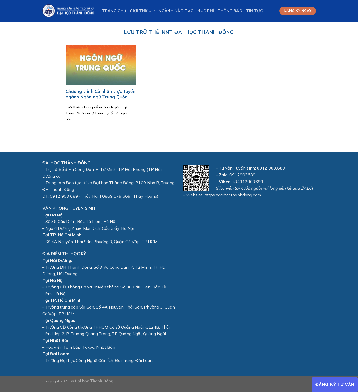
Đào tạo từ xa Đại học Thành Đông (100, 182)
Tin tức (254, 11)
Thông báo (229, 11)
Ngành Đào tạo (176, 11)
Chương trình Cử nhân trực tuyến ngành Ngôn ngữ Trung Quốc (100, 94)
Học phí (205, 11)
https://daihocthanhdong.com (232, 194)
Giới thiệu (142, 10)
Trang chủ (114, 11)
